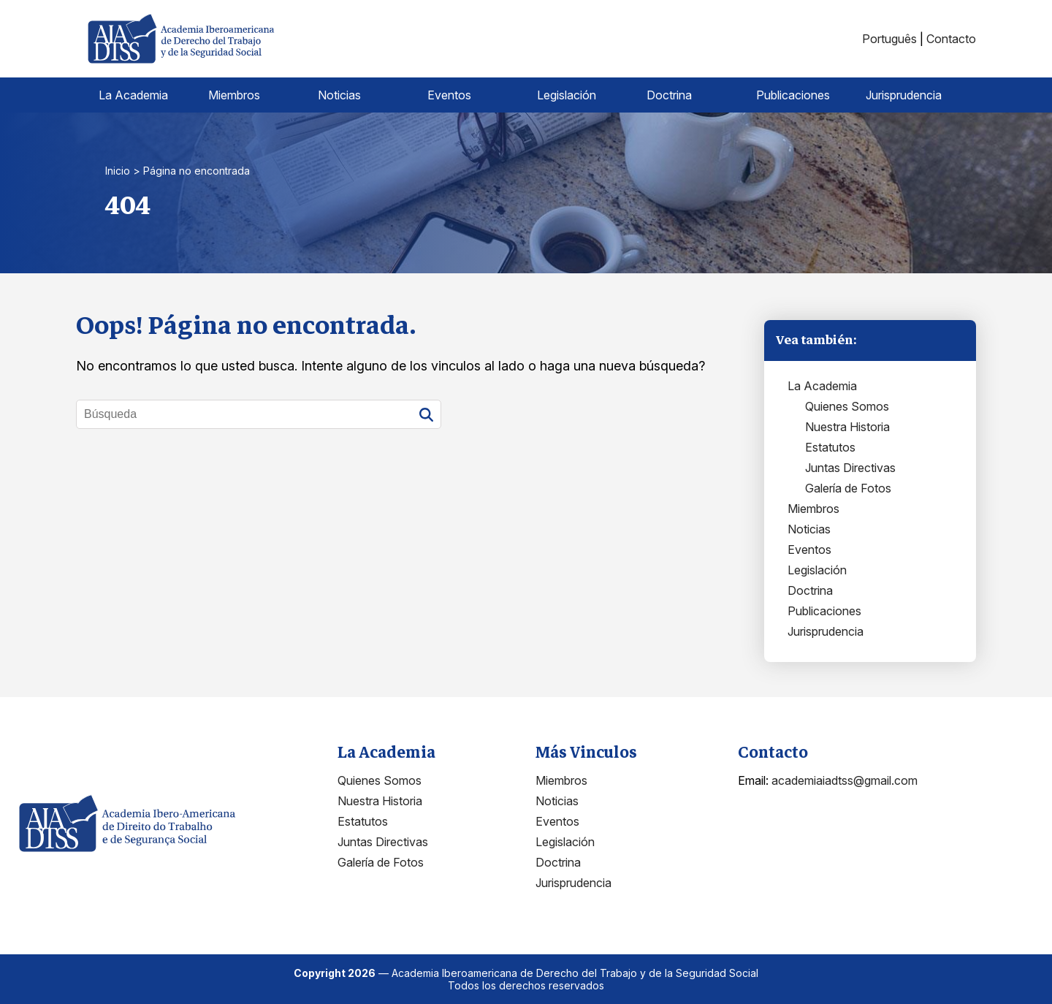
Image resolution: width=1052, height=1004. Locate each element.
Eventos (449, 95)
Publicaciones (793, 95)
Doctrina (669, 95)
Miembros (234, 95)
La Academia (133, 95)
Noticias (339, 95)
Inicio (117, 170)
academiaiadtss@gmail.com (844, 780)
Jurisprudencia (904, 95)
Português (889, 38)
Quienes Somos (847, 406)
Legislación (566, 95)
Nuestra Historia (847, 426)
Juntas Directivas (850, 467)
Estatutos (830, 447)
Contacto (951, 38)
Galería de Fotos (848, 488)
